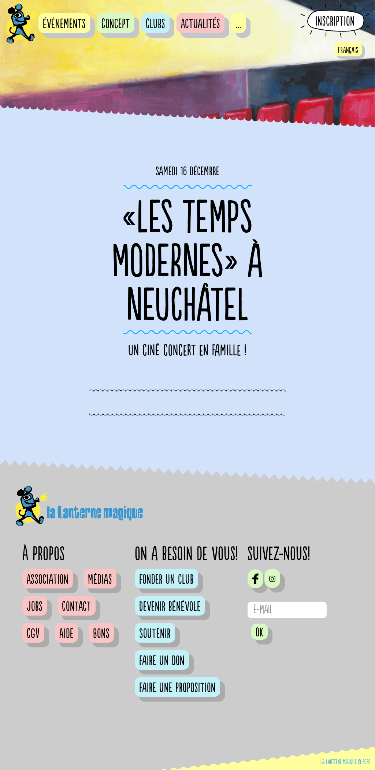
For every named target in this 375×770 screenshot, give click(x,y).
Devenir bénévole (170, 606)
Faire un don (162, 661)
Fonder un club (166, 579)
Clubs (155, 24)
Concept (115, 24)
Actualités (200, 24)
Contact (76, 606)
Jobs (34, 606)
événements (64, 24)
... (238, 24)
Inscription (335, 21)
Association (47, 579)
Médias (100, 579)
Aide (66, 634)
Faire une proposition (177, 688)
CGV (33, 634)
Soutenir (155, 634)
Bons (101, 634)
